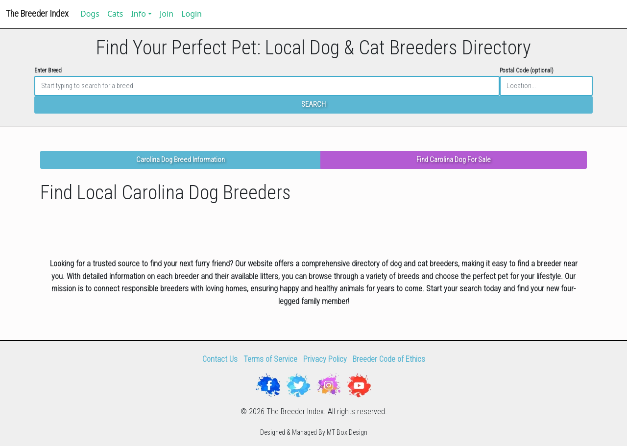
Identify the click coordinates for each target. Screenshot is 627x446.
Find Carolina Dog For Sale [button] (453, 160)
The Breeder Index (37, 13)
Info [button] (138, 13)
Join (166, 13)
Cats (115, 13)
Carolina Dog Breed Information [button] (180, 160)
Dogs (89, 13)
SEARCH (313, 104)
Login (191, 13)
